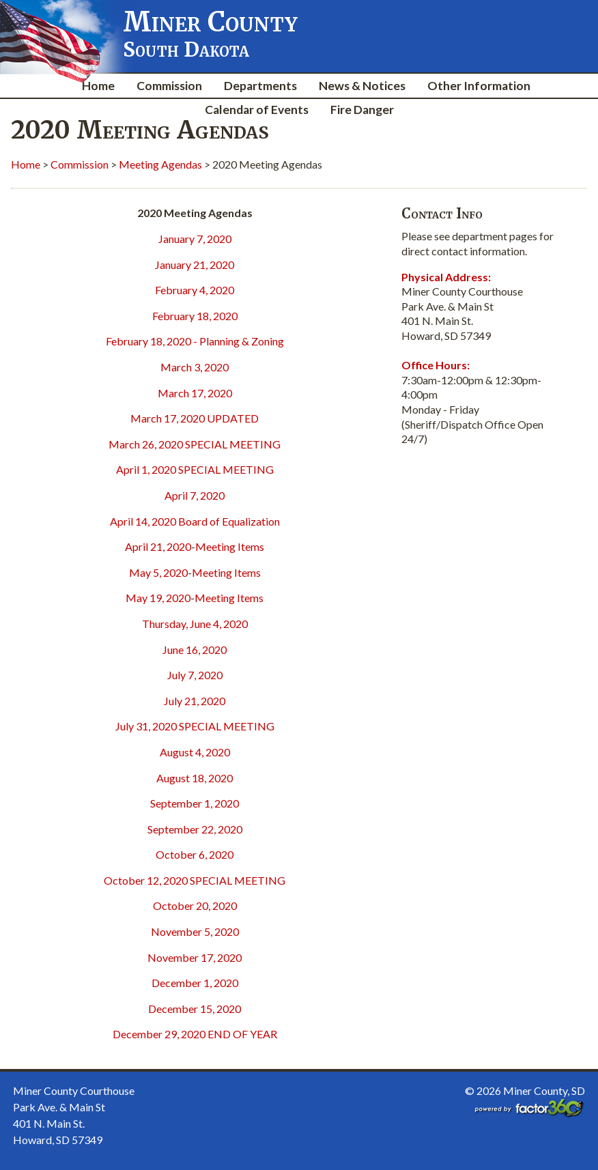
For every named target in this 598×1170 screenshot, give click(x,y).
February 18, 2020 (195, 315)
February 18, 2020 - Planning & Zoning (195, 340)
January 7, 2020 (194, 238)
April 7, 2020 (195, 495)
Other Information (478, 86)
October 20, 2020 (195, 905)
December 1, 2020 (195, 982)
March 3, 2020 (194, 366)
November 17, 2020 (194, 957)
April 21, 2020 (158, 546)
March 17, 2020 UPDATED (194, 418)
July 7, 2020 (195, 674)
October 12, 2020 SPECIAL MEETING (194, 880)
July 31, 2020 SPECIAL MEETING (194, 725)
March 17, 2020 (195, 392)
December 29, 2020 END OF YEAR (195, 1033)
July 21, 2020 (194, 700)
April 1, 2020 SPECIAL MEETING (195, 469)
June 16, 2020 (194, 649)
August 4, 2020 (195, 751)
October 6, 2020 (194, 854)
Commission (169, 86)
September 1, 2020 (194, 803)
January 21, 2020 (194, 264)
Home (98, 86)
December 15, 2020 (194, 1008)
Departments (260, 86)
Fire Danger (362, 109)
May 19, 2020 (158, 597)
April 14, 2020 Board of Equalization (195, 521)
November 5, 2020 (195, 931)
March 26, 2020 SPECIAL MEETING (195, 444)
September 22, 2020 (194, 829)
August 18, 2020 (194, 777)
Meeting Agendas (160, 164)
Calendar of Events (257, 109)
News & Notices (362, 86)
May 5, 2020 (158, 572)
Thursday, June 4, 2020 (195, 623)
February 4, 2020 (194, 289)
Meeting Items (229, 546)
